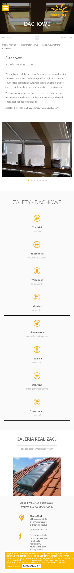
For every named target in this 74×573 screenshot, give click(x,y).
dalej (64, 37)
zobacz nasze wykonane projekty (37, 448)
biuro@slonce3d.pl (38, 524)
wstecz (11, 37)
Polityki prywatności (33, 560)
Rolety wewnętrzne (19, 64)
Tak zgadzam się (31, 566)
